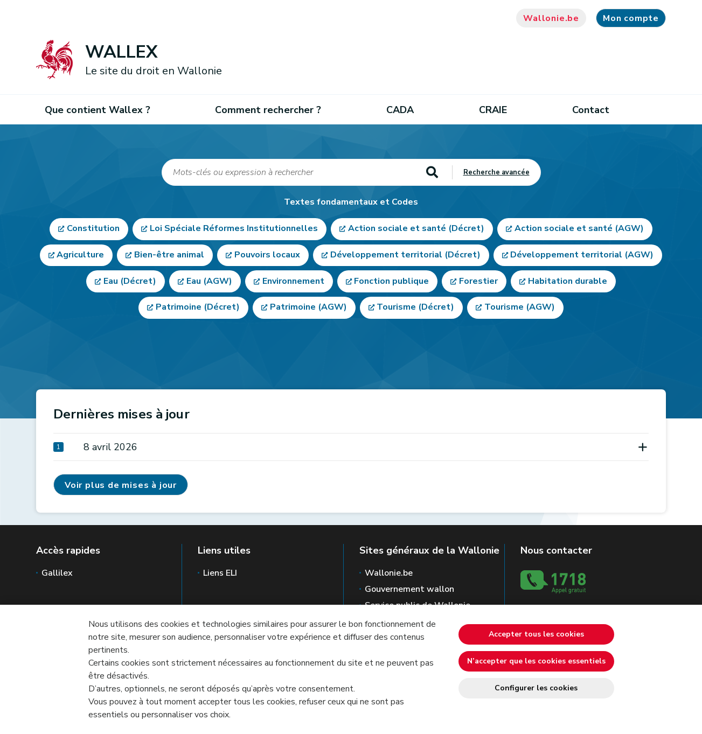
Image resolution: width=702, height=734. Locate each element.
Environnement (293, 283)
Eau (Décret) (129, 283)
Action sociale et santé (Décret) (416, 229)
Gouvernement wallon (409, 589)
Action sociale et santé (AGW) (579, 229)
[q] (289, 172)
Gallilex (57, 573)
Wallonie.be (551, 18)
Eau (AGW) (209, 283)
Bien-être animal (169, 256)
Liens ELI (220, 573)
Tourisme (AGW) (519, 310)
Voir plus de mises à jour (121, 485)
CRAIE (493, 109)
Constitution (93, 229)
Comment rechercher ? (268, 109)
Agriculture (80, 256)
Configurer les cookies (536, 688)
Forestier (478, 283)
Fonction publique (391, 283)
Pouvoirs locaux (267, 256)
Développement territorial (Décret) (405, 256)
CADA (400, 109)
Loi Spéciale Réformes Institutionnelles (234, 229)
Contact (591, 109)
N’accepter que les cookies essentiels (536, 661)
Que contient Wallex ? (97, 109)
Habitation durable (567, 283)
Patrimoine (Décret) (198, 310)
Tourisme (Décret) (415, 310)
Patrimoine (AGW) (308, 310)
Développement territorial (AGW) (582, 256)
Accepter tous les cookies (536, 634)
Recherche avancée (496, 172)
